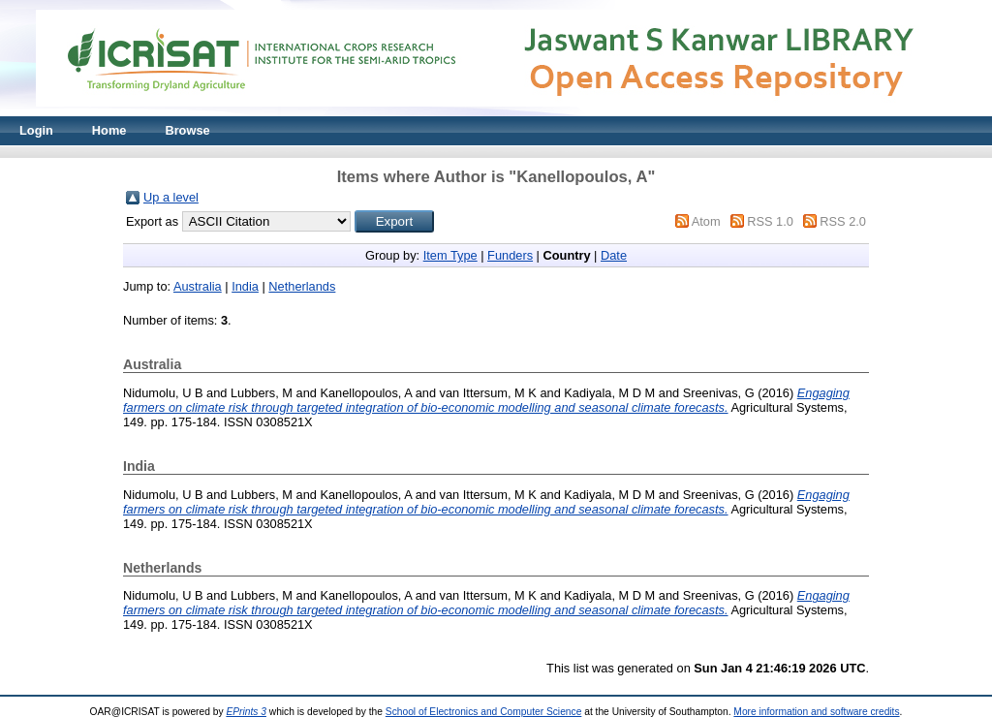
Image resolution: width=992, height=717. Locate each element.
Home (109, 130)
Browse (187, 130)
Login (36, 130)
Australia (197, 286)
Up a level (171, 197)
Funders (510, 255)
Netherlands (301, 286)
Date (614, 255)
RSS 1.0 (770, 221)
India (245, 286)
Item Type (450, 255)
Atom (706, 221)
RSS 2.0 (843, 221)
